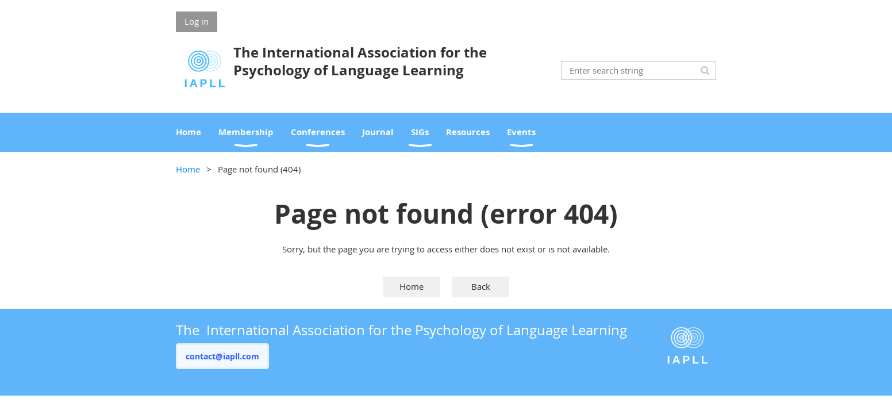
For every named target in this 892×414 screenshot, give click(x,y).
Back (480, 286)
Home (188, 169)
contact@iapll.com (222, 356)
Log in (196, 21)
